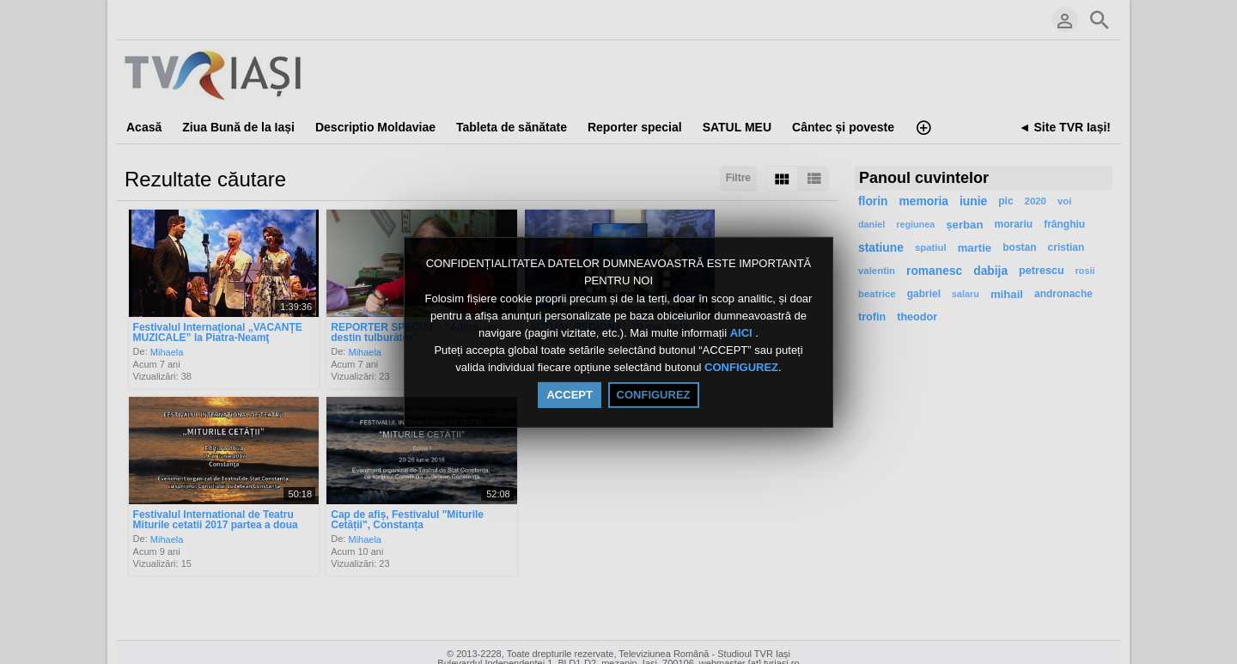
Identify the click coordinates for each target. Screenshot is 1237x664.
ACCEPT (569, 394)
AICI (743, 332)
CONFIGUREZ (741, 368)
